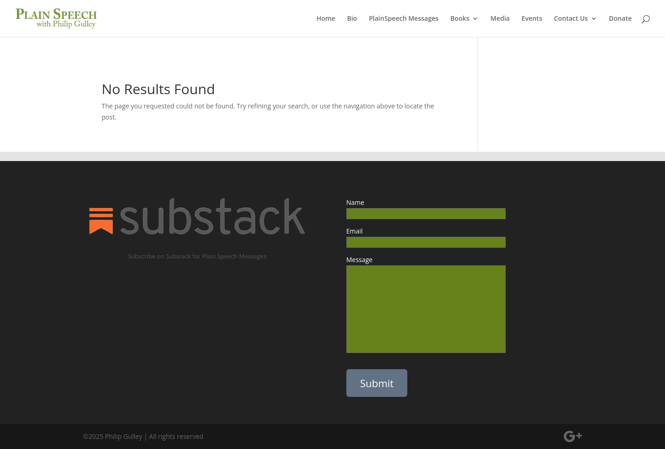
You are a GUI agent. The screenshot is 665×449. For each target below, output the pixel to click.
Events (531, 19)
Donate (620, 19)
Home (325, 19)
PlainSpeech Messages (404, 19)
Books (459, 19)
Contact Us (571, 19)
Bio (352, 19)
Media (500, 19)
